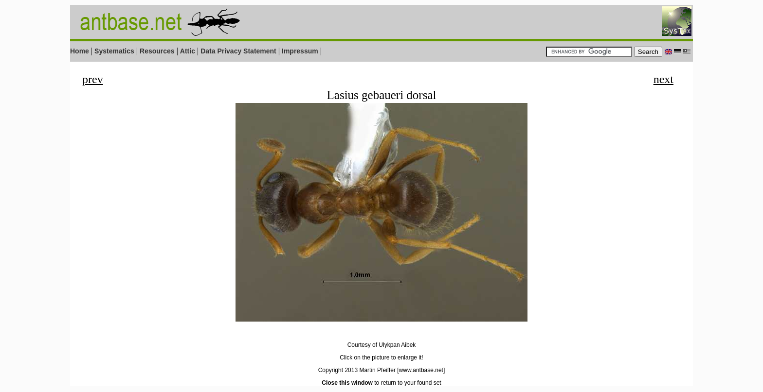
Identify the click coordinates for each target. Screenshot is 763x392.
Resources (157, 51)
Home (79, 51)
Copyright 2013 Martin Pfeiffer (357, 370)
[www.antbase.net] (421, 370)
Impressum (300, 51)
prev (92, 79)
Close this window (347, 382)
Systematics (114, 51)
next (663, 79)
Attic (187, 51)
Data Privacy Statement (238, 51)
